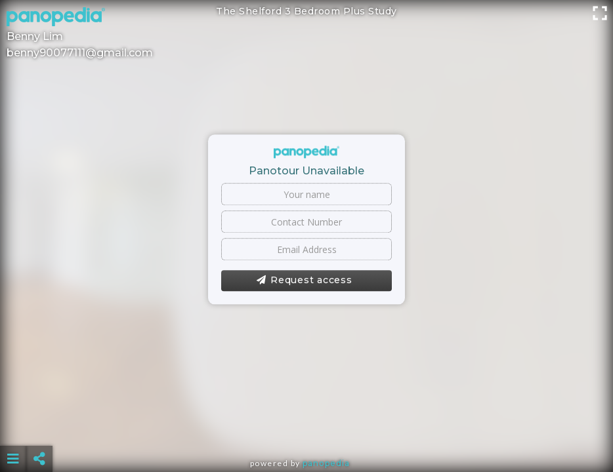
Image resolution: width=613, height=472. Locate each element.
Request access (304, 280)
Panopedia (326, 463)
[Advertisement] (307, 426)
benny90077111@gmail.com (80, 53)
